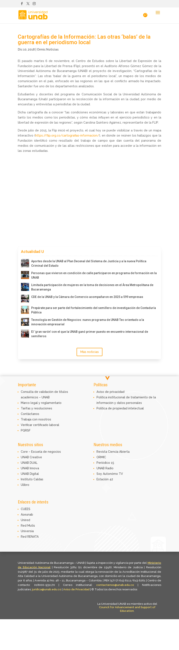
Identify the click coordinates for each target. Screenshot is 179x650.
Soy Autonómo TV (109, 473)
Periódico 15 (105, 462)
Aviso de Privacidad (76, 589)
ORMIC (101, 457)
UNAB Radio (104, 468)
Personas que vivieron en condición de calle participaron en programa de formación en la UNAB (94, 275)
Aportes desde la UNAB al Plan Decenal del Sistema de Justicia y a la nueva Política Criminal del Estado (88, 263)
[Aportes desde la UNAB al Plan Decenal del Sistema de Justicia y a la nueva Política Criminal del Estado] (25, 263)
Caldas (38, 479)
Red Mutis (28, 525)
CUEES (25, 509)
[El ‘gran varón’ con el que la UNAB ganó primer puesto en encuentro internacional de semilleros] (25, 334)
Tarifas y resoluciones (36, 408)
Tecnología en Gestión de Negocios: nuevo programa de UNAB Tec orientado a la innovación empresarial (87, 322)
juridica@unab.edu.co (46, 589)
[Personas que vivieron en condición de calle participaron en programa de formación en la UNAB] (25, 275)
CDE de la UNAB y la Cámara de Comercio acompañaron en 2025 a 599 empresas (87, 297)
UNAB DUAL (29, 462)
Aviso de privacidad (110, 391)
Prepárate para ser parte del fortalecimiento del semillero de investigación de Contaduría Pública (93, 310)
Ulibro (25, 484)
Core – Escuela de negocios (41, 451)
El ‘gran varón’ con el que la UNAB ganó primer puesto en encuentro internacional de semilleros (89, 334)
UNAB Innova (30, 468)
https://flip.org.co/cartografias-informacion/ (67, 135)
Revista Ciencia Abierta (113, 451)
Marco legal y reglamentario (41, 403)
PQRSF (26, 430)
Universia (27, 531)
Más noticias (89, 352)
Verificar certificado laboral (40, 425)
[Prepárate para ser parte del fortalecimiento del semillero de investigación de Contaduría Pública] (25, 310)
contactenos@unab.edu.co (115, 585)
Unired (25, 520)
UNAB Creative (31, 457)
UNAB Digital (30, 473)
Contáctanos (30, 414)
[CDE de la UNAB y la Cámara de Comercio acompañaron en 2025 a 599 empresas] (25, 299)
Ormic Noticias (48, 49)
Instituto (27, 479)
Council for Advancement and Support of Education (127, 609)
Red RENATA (30, 536)
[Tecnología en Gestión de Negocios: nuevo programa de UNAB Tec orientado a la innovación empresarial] (25, 322)
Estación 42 (104, 479)
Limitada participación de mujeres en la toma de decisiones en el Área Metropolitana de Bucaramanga (92, 287)
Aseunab (27, 514)
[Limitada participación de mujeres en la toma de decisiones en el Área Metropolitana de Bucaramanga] (25, 287)
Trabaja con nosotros (36, 419)
